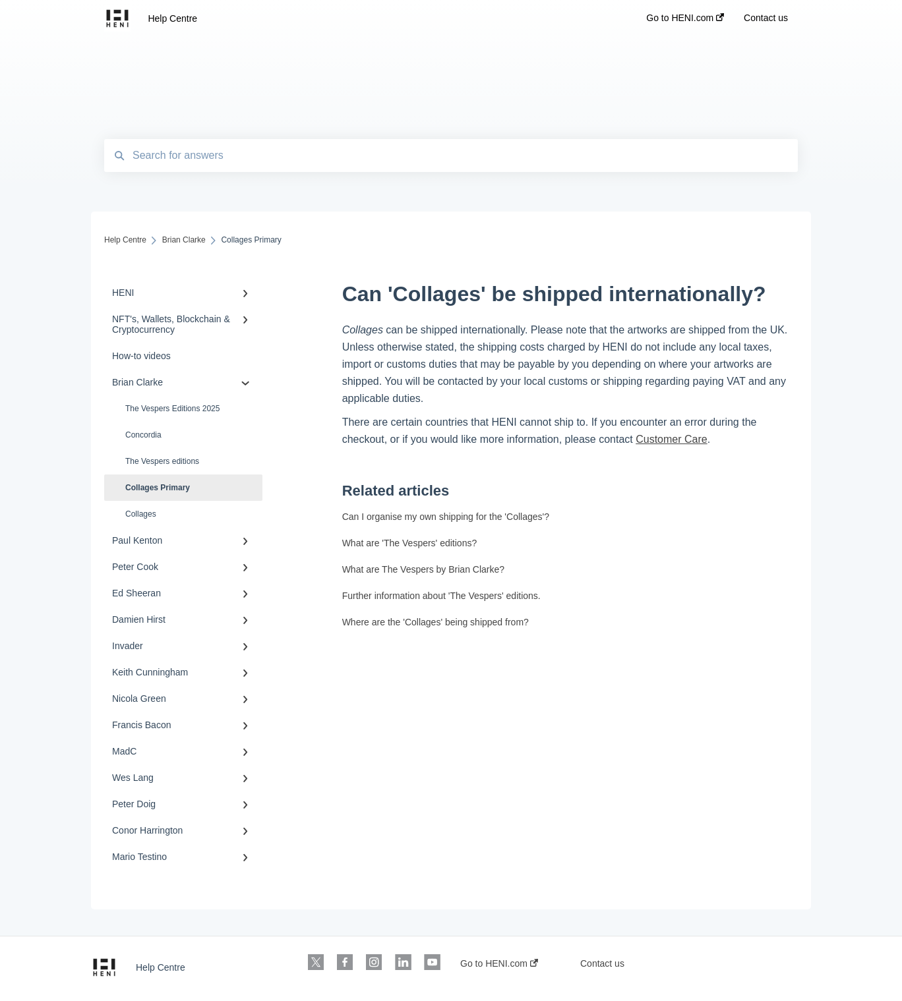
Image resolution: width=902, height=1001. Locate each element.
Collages (140, 514)
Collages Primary (157, 487)
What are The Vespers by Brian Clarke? (423, 569)
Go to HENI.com (499, 963)
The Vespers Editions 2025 (172, 408)
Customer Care (671, 439)
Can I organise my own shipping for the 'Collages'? (445, 516)
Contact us (602, 963)
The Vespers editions (162, 461)
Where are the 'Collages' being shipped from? (435, 622)
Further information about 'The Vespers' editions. (441, 595)
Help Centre (172, 18)
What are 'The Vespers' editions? (409, 543)
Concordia (143, 435)
